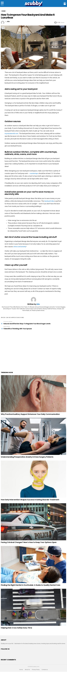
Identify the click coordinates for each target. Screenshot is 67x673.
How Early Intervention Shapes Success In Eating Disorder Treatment (30, 499)
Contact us (45, 669)
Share (3, 27)
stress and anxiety (19, 246)
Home (21, 669)
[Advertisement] (33, 353)
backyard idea (49, 201)
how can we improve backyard (13, 317)
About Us (27, 669)
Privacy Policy (36, 669)
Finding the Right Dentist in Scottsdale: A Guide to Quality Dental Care (30, 585)
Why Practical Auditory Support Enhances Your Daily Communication (30, 414)
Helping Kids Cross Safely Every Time (16, 628)
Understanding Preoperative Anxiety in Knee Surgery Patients (27, 457)
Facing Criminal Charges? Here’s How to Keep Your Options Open (29, 542)
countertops (34, 173)
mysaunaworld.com (11, 133)
